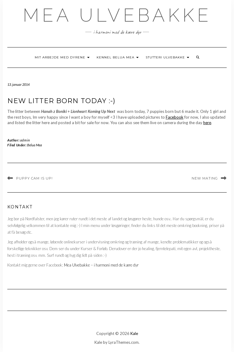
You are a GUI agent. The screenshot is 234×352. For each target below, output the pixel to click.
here (207, 122)
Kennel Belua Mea (118, 57)
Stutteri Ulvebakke (167, 57)
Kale (134, 333)
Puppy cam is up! (34, 178)
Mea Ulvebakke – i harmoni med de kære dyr (101, 265)
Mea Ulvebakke (117, 15)
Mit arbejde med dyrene (62, 57)
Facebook (174, 117)
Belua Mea (34, 145)
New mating (205, 178)
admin (25, 140)
